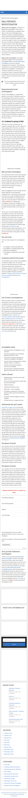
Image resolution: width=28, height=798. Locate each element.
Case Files (7, 764)
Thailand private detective (14, 273)
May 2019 (7, 742)
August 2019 (7, 738)
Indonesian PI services (10, 781)
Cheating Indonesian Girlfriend (12, 769)
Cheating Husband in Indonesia (14, 704)
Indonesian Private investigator (12, 783)
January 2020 (7, 735)
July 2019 (6, 740)
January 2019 (7, 747)
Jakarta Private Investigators (12, 785)
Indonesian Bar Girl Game (11, 774)
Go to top (24, 548)
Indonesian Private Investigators (9, 792)
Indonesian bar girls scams (9, 407)
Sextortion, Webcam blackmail (14, 689)
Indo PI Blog (7, 771)
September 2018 (9, 754)
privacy (4, 331)
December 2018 (8, 749)
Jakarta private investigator (17, 438)
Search (14, 644)
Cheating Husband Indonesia (12, 767)
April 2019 (7, 744)
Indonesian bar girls (13, 226)
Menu (2, 12)
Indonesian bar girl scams (16, 719)
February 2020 (8, 733)
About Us (11, 696)
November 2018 (8, 751)
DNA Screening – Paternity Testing (16, 712)
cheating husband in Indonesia (12, 318)
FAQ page (20, 578)
